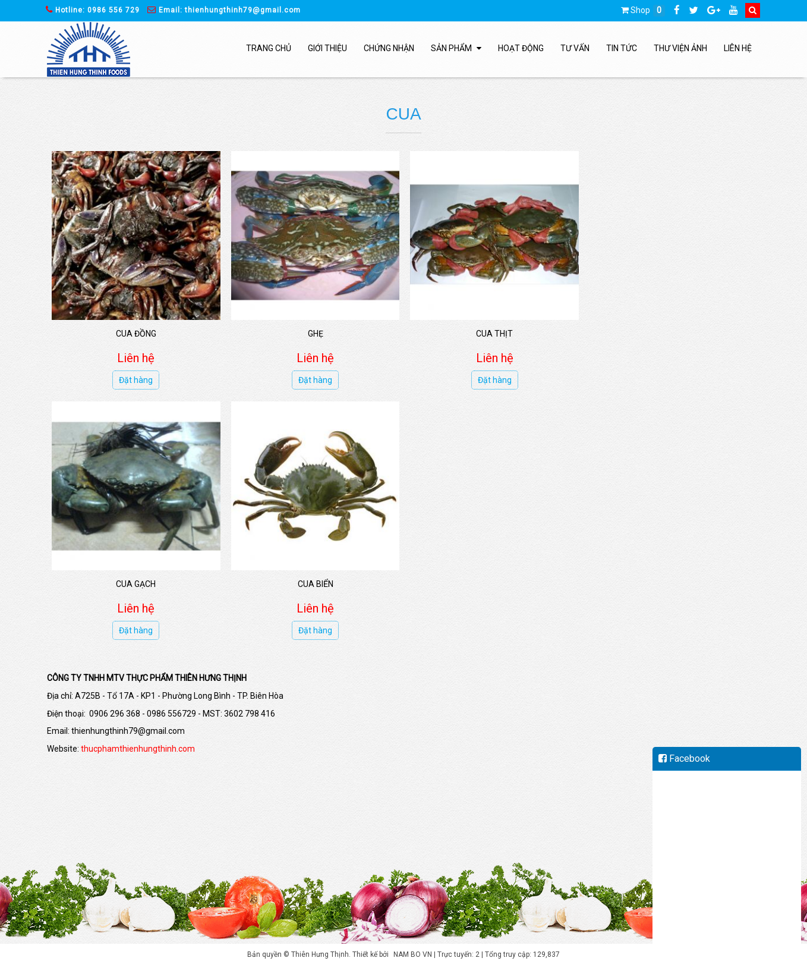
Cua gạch (666, 331)
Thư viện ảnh (680, 48)
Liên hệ (738, 48)
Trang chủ (268, 48)
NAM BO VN (412, 950)
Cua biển (135, 580)
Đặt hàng (135, 378)
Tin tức (621, 48)
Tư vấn (575, 48)
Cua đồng (135, 331)
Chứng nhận (389, 48)
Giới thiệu (327, 48)
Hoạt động (521, 48)
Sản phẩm (456, 48)
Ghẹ (312, 331)
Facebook (684, 758)
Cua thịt (489, 331)
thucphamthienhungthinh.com (138, 744)
